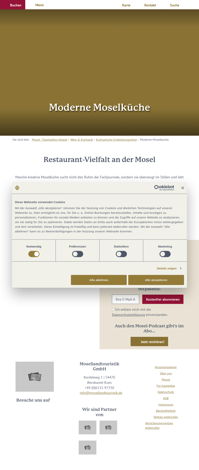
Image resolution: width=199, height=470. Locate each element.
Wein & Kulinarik (81, 139)
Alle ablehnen (98, 280)
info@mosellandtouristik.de (101, 393)
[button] (12, 4)
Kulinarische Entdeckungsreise (116, 139)
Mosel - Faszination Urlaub (49, 139)
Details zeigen (166, 268)
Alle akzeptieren (156, 280)
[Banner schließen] (182, 187)
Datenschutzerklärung (128, 314)
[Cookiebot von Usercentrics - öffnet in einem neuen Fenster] (157, 188)
